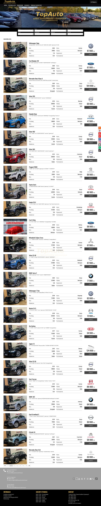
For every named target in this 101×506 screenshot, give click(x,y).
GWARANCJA (26, 5)
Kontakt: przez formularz (74, 503)
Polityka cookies (7, 496)
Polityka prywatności (8, 494)
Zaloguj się (93, 2)
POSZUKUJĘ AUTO (12, 5)
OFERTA (5, 5)
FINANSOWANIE (20, 5)
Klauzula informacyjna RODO (10, 497)
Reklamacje (6, 499)
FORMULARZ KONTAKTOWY (36, 5)
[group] (50, 17)
